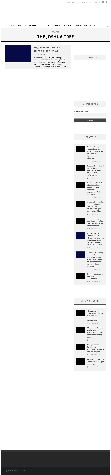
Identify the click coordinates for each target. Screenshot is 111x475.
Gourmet (56, 26)
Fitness (32, 26)
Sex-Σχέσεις (44, 26)
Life (25, 26)
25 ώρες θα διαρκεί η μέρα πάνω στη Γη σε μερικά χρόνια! (95, 361)
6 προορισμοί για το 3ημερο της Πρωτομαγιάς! (95, 276)
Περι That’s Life (94, 2)
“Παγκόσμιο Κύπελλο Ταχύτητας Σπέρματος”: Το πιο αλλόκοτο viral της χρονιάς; (95, 332)
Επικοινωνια (71, 2)
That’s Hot (16, 26)
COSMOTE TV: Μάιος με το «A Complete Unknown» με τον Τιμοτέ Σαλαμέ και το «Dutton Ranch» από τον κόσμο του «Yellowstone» (95, 259)
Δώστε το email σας (81, 112)
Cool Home (67, 26)
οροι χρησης (82, 2)
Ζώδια (92, 26)
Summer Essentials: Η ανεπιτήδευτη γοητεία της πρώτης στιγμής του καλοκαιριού (95, 170)
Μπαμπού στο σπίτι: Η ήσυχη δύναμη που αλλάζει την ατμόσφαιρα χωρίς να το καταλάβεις (95, 206)
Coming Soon (81, 26)
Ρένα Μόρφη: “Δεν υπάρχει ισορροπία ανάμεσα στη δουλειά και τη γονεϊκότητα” (95, 315)
